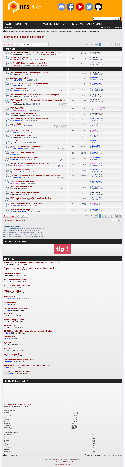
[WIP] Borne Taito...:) (18, 108)
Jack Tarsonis (17, 120)
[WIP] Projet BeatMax (19, 89)
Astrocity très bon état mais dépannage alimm (29, 83)
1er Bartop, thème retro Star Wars (24, 158)
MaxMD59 (18, 80)
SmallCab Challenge (49, 54)
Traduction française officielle (58, 462)
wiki (64, 23)
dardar (94, 78)
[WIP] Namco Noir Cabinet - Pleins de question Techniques (34, 95)
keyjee (94, 124)
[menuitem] (17, 27)
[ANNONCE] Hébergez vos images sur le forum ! (30, 63)
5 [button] (111, 44)
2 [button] (102, 44)
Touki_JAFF (19, 166)
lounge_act (19, 85)
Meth (17, 60)
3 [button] (105, 44)
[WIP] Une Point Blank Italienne (23, 113)
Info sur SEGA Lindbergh (20, 136)
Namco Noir (15, 141)
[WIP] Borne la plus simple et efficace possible (29, 119)
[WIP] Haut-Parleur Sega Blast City (24, 193)
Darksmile (18, 74)
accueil (8, 23)
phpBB (56, 459)
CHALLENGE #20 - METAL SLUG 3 (19, 404)
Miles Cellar (71, 462)
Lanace (94, 57)
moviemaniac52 (20, 110)
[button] (96, 44)
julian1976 (16, 183)
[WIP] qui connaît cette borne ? (23, 152)
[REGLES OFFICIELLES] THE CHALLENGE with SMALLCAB (35, 52)
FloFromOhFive (20, 211)
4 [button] (108, 44)
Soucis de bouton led (19, 78)
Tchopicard (96, 181)
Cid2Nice (15, 188)
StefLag (18, 177)
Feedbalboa (19, 148)
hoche (17, 90)
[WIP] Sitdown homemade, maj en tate (26, 203)
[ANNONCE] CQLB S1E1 (20, 58)
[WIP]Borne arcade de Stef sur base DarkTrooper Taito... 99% (35, 175)
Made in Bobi (15, 124)
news (27, 23)
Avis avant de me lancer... (20, 170)
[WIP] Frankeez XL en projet (21, 210)
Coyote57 (95, 146)
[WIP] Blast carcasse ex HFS (22, 187)
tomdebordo (96, 175)
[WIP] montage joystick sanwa (22, 181)
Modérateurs (16, 40)
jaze (16, 132)
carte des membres (95, 23)
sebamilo (18, 172)
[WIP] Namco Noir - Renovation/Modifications (29, 73)
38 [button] (117, 44)
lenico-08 (95, 209)
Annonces (42, 60)
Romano (95, 63)
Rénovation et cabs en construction (23, 36)
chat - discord (77, 23)
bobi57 (14, 126)
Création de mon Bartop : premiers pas (26, 146)
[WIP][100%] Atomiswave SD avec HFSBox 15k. (29, 164)
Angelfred (18, 54)
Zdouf (94, 140)
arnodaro (18, 205)
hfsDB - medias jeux (51, 23)
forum (18, 23)
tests (36, 23)
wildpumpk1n (20, 104)
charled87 (15, 159)
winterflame (16, 194)
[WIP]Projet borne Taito (19, 130)
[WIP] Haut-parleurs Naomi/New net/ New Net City (30, 198)
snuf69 (17, 65)
